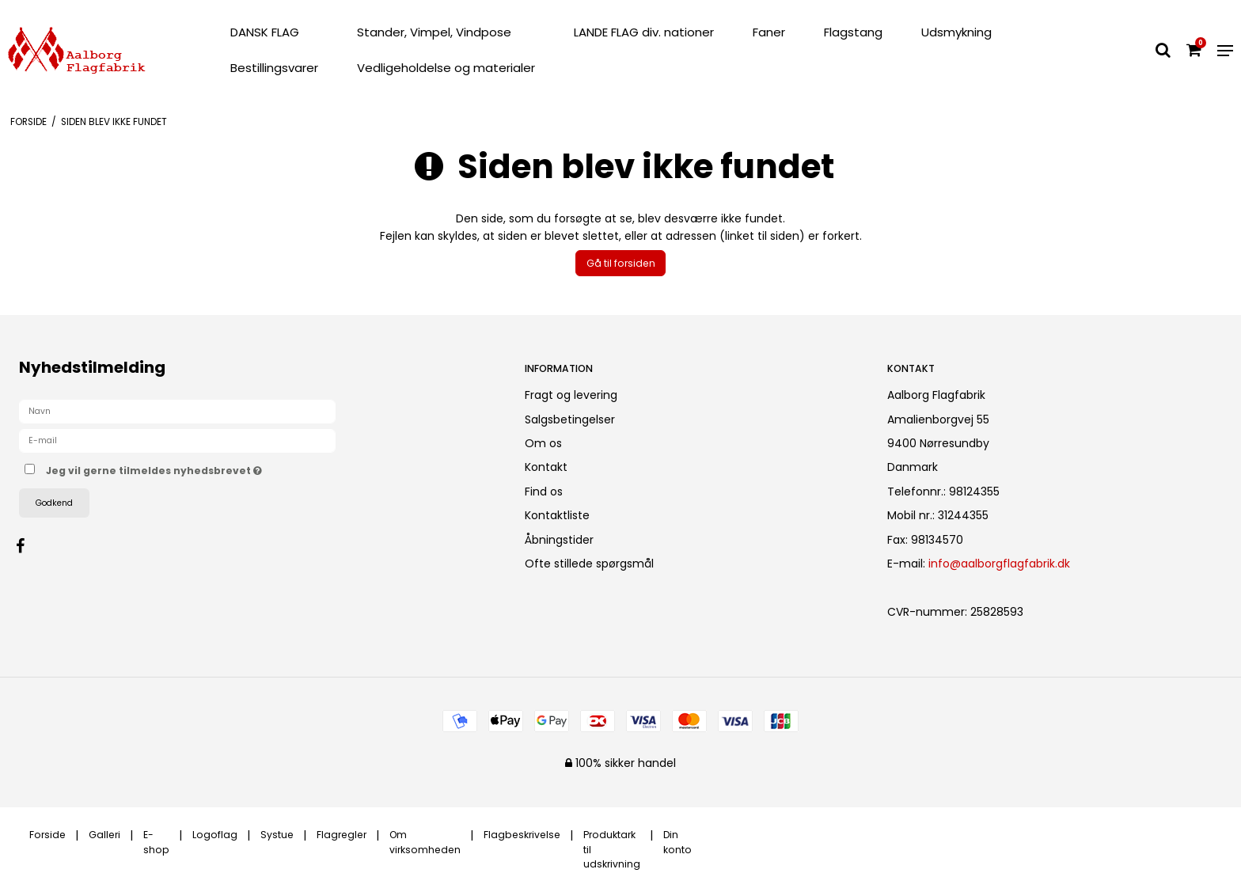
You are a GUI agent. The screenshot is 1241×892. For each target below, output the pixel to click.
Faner (769, 32)
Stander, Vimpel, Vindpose (434, 32)
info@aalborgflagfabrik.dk (999, 563)
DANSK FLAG (264, 32)
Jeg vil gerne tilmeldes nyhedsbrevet (210, 467)
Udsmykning (956, 32)
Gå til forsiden (620, 263)
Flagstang (853, 32)
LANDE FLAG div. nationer (644, 32)
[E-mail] (177, 440)
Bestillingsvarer (274, 67)
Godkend (54, 503)
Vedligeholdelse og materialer (446, 67)
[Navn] (177, 411)
